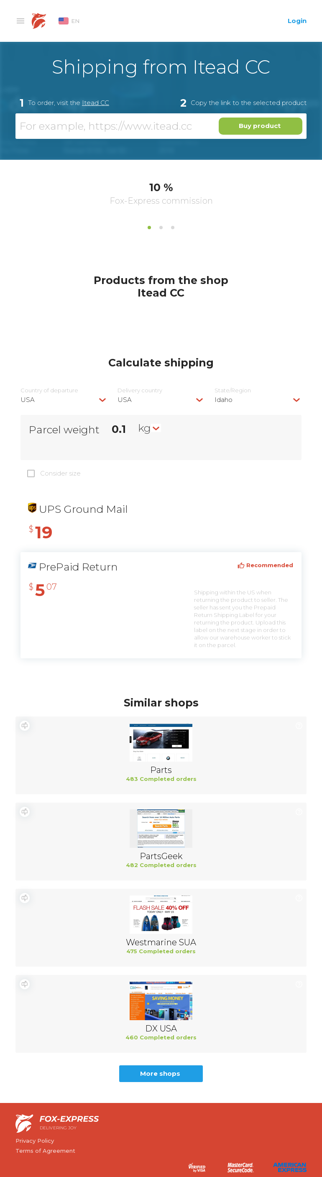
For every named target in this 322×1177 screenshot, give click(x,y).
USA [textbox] (27, 400)
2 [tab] (161, 227)
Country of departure (49, 390)
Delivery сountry (140, 390)
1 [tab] (149, 227)
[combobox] (63, 399)
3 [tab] (173, 227)
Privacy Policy (34, 1140)
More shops (160, 1073)
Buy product (260, 126)
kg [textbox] (144, 428)
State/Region (233, 390)
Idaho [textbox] (224, 400)
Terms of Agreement (45, 1150)
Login (297, 21)
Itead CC (95, 103)
